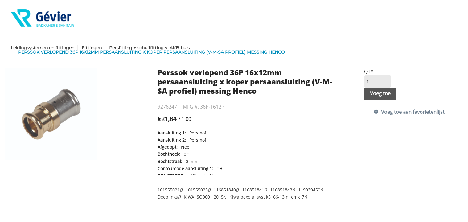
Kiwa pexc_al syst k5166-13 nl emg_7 (268, 197)
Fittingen (92, 48)
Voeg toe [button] (380, 93)
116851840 (226, 190)
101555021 (170, 190)
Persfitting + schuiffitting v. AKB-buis (149, 48)
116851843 (282, 190)
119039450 (310, 190)
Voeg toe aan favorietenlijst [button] (413, 112)
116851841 (254, 190)
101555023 (198, 190)
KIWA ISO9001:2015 (205, 197)
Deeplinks (169, 197)
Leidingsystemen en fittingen (42, 48)
